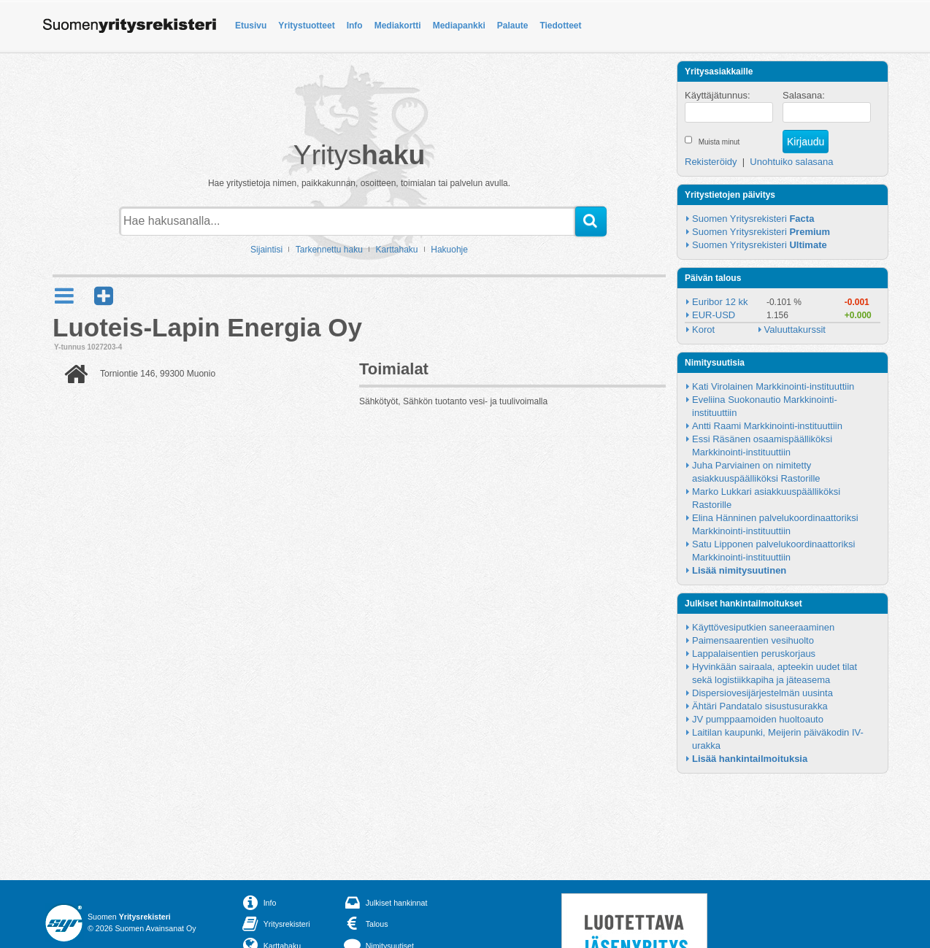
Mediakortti (397, 25)
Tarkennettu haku (329, 249)
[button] (103, 296)
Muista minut (719, 142)
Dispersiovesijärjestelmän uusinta (762, 692)
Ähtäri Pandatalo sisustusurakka (760, 706)
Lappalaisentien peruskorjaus (753, 653)
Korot (703, 329)
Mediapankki (459, 25)
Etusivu (250, 25)
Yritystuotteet (306, 25)
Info (355, 25)
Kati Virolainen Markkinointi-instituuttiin (773, 386)
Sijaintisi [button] (266, 249)
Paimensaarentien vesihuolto (753, 640)
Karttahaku (397, 249)
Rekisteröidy (711, 161)
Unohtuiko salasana (791, 161)
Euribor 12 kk (720, 301)
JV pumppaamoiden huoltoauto (757, 719)
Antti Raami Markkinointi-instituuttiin (767, 425)
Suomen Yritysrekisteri (753, 218)
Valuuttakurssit (795, 329)
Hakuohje (449, 249)
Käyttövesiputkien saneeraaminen (763, 627)
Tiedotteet (560, 25)
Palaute (513, 25)
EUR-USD (713, 314)
